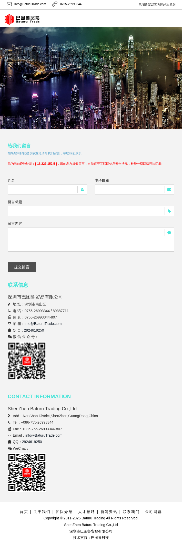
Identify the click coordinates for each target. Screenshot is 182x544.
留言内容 (15, 223)
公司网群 (153, 512)
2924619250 (34, 330)
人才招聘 (86, 512)
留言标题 (15, 202)
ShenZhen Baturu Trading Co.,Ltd (91, 525)
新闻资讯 (109, 512)
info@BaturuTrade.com (26, 4)
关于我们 (42, 512)
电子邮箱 (102, 180)
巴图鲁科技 (100, 538)
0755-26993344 (67, 4)
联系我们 (131, 512)
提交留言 (21, 267)
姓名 (11, 180)
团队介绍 (64, 512)
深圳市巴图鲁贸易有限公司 (91, 531)
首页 (24, 512)
